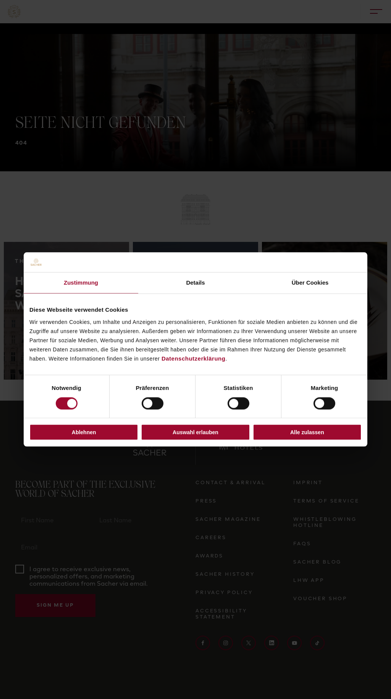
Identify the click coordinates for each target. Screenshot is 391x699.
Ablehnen (84, 432)
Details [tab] (195, 283)
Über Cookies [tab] (310, 283)
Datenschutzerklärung (194, 358)
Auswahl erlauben (195, 432)
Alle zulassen (307, 432)
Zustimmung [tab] (81, 283)
